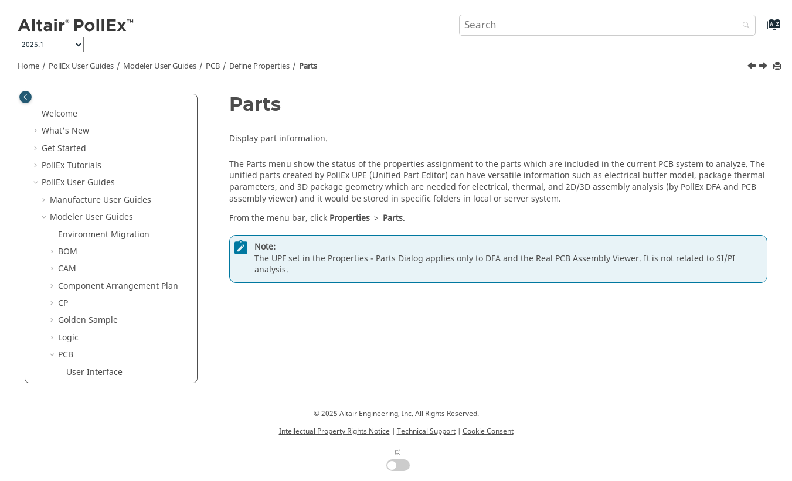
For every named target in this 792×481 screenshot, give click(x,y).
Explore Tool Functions (110, 331)
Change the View (99, 141)
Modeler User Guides (159, 66)
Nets (83, 176)
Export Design (93, 107)
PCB (213, 66)
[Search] (743, 26)
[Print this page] (778, 66)
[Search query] (607, 25)
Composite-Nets (105, 193)
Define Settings (96, 124)
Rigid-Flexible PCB (109, 314)
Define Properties (259, 66)
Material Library (105, 280)
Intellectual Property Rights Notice (334, 431)
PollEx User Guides (81, 66)
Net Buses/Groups (110, 227)
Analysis (82, 348)
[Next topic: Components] (764, 67)
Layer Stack (96, 297)
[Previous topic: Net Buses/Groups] (752, 67)
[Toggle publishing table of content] (25, 97)
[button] (61, 108)
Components (99, 262)
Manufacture (91, 365)
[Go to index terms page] (762, 30)
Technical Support (426, 431)
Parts (308, 66)
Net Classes (97, 210)
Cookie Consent (488, 431)
